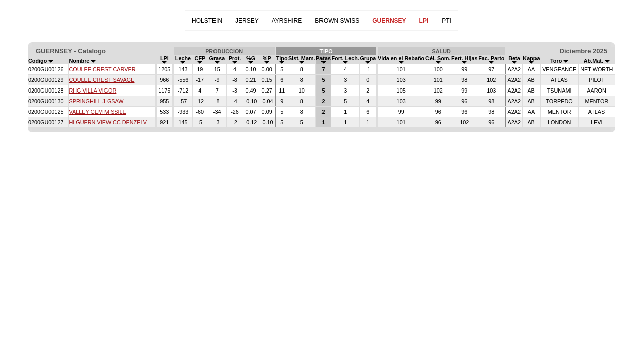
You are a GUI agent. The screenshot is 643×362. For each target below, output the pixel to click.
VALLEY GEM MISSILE (97, 112)
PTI (446, 20)
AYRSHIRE (287, 20)
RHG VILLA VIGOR (92, 90)
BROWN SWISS (337, 20)
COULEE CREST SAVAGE (101, 80)
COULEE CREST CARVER (102, 69)
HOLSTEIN (207, 20)
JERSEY (247, 20)
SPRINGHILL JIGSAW (96, 101)
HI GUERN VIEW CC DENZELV (107, 122)
